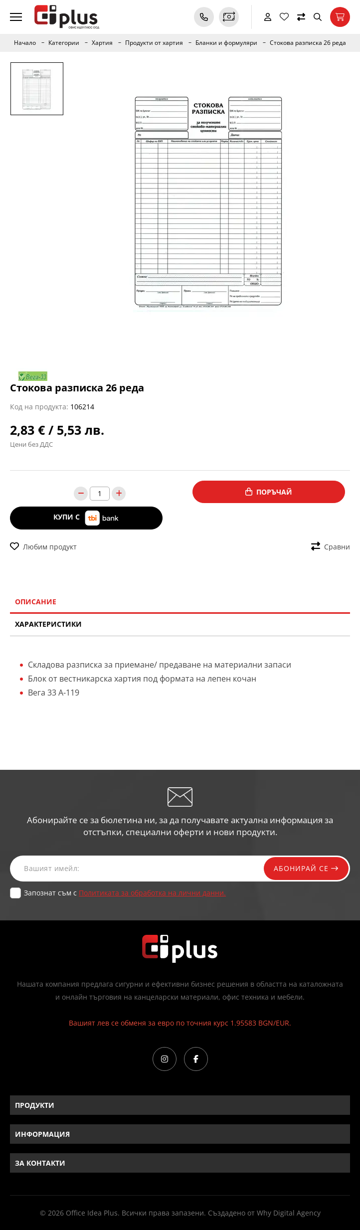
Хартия (102, 43)
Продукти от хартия (154, 43)
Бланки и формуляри (226, 43)
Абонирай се (306, 868)
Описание (35, 601)
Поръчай (268, 492)
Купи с (86, 518)
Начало (25, 43)
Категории (63, 43)
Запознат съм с (125, 892)
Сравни (330, 546)
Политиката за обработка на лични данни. (152, 892)
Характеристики (48, 624)
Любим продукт (43, 546)
